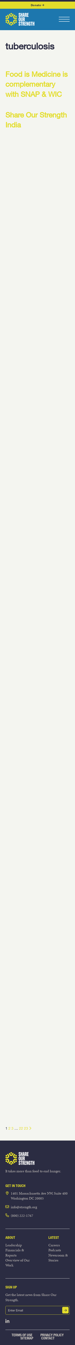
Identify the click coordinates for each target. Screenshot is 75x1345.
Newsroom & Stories (58, 1258)
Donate (37, 5)
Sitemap (26, 1338)
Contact (48, 1338)
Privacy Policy (52, 1335)
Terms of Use (22, 1335)
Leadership (13, 1245)
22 (21, 1128)
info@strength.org (24, 1206)
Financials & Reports (14, 1252)
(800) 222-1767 (22, 1215)
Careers (54, 1245)
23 (26, 1128)
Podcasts (54, 1250)
